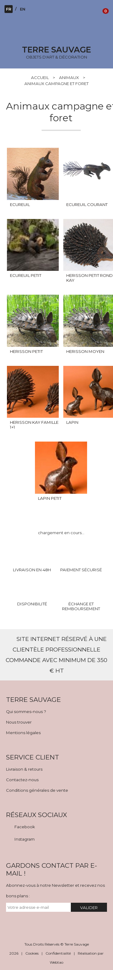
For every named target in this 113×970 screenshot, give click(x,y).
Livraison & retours (24, 769)
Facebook (24, 826)
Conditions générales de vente (37, 790)
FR (8, 9)
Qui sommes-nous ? (26, 711)
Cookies (32, 953)
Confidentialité (58, 953)
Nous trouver (19, 722)
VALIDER (89, 907)
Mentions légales (23, 732)
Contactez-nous (22, 779)
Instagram (24, 839)
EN (22, 9)
